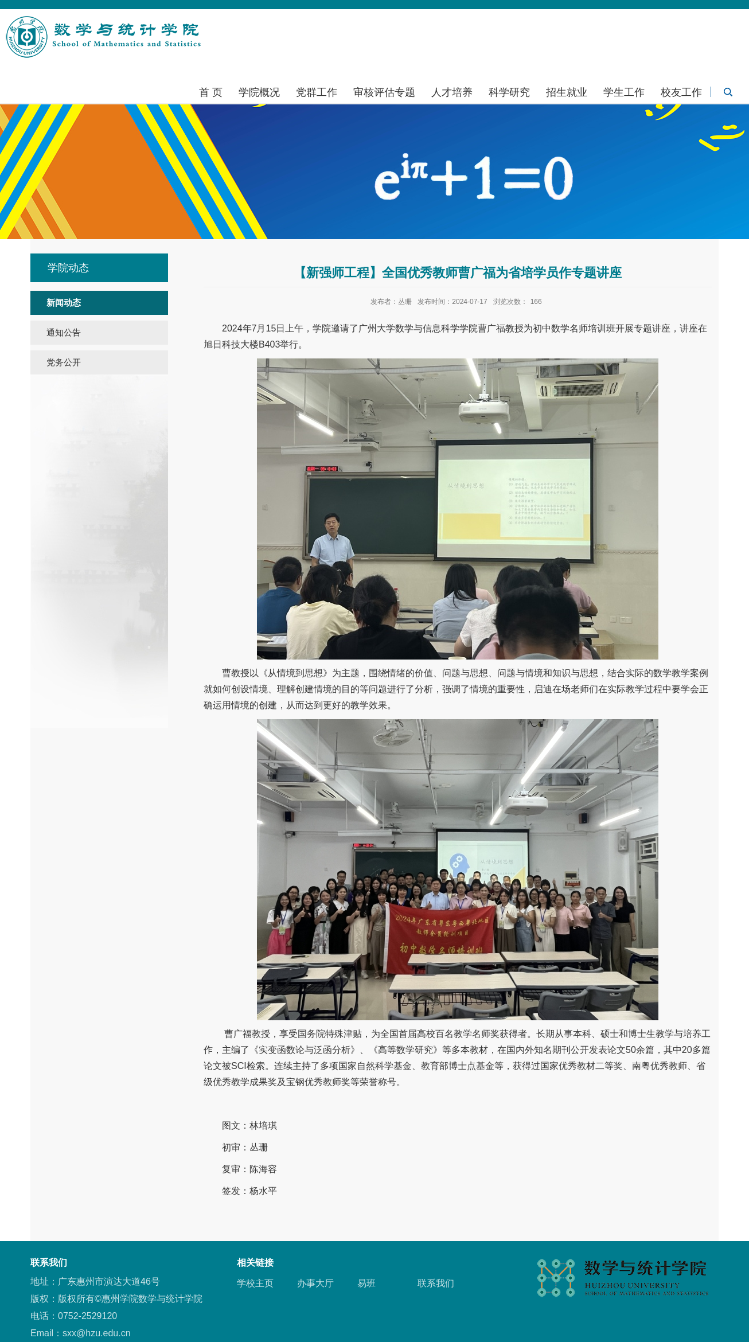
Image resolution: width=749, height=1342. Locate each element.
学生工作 (624, 92)
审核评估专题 (384, 92)
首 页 (211, 92)
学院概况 (259, 92)
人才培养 (452, 92)
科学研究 (509, 92)
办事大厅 (315, 1283)
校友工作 (681, 92)
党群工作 (316, 92)
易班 (366, 1283)
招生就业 (566, 92)
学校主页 (255, 1283)
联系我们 (436, 1283)
